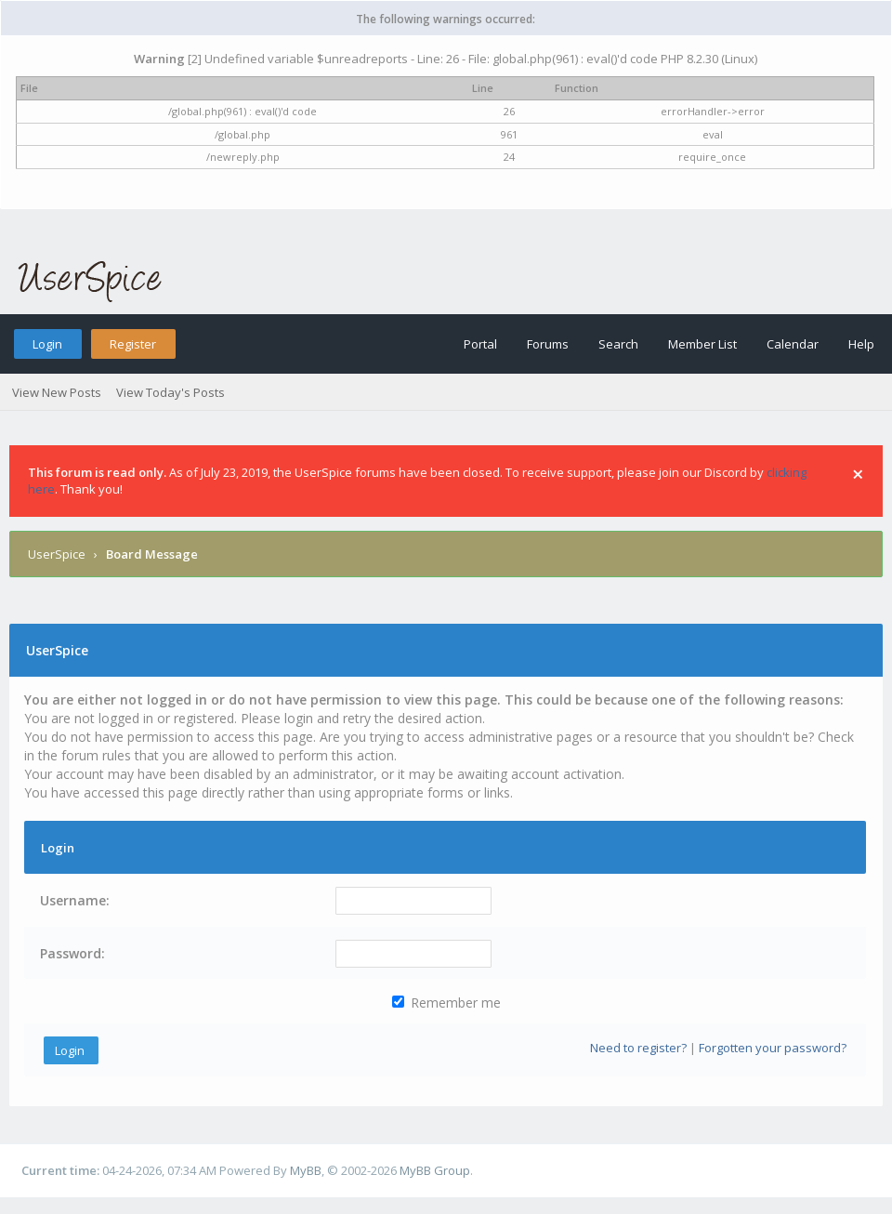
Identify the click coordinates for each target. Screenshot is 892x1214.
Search (618, 344)
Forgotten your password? (772, 1047)
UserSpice (56, 554)
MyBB (305, 1170)
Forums (548, 344)
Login (47, 344)
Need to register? (638, 1047)
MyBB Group (435, 1170)
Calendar (793, 344)
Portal (480, 344)
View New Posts (56, 392)
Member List (702, 344)
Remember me (446, 1002)
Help (861, 344)
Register (133, 344)
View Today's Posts (170, 392)
